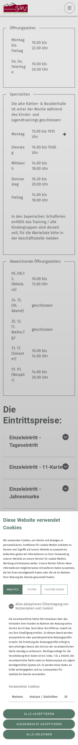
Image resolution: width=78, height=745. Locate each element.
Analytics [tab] (13, 589)
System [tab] (31, 589)
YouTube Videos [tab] (54, 589)
